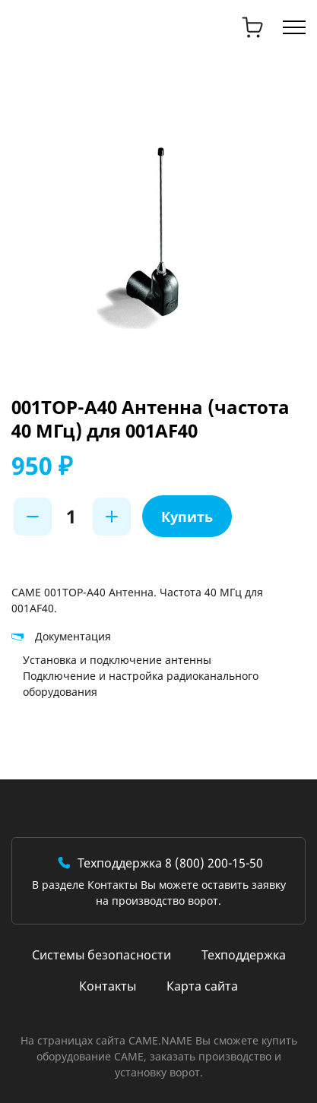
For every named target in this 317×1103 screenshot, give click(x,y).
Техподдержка (243, 955)
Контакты (107, 986)
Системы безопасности (101, 955)
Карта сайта (202, 986)
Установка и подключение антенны (117, 660)
